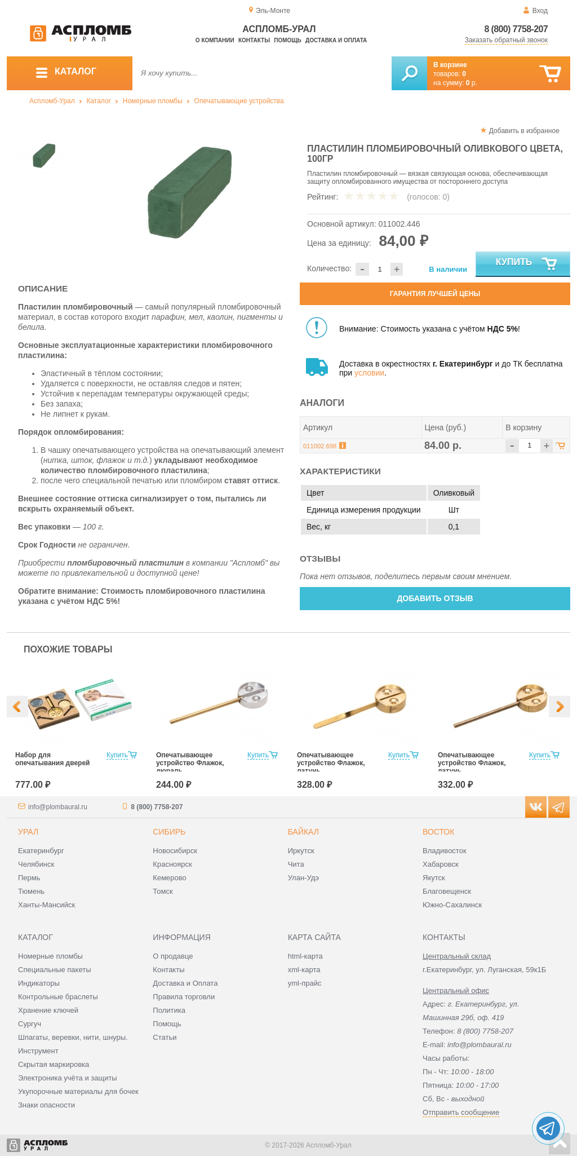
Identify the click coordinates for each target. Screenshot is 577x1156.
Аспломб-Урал (52, 101)
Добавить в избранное (524, 131)
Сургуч (29, 1024)
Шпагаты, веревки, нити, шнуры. (73, 1037)
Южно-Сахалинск (452, 905)
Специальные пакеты (54, 969)
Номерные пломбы (153, 101)
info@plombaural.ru (57, 807)
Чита (296, 864)
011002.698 (319, 446)
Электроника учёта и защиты (67, 1078)
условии (369, 372)
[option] (182, 194)
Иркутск (301, 850)
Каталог (98, 101)
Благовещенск (447, 891)
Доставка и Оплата (185, 983)
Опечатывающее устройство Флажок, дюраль (190, 763)
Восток (438, 831)
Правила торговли (184, 996)
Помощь (287, 40)
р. (471, 83)
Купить (527, 264)
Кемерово (169, 877)
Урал (28, 831)
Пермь (29, 877)
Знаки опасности (46, 1105)
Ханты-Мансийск (46, 905)
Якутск (434, 877)
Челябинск (36, 864)
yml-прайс (305, 983)
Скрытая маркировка (53, 1064)
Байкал (303, 831)
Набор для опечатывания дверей (52, 759)
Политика (169, 1010)
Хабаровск (441, 864)
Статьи (164, 1037)
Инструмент (38, 1051)
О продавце (173, 956)
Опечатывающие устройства (239, 101)
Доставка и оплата (336, 40)
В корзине (450, 65)
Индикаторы (39, 983)
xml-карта (304, 969)
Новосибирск (175, 850)
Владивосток (445, 850)
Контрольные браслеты (58, 996)
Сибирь (169, 831)
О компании (215, 40)
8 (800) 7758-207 (516, 29)
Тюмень (31, 891)
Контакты (254, 40)
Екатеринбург (41, 850)
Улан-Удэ (303, 877)
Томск (162, 891)
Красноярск (172, 864)
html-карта (305, 956)
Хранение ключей (48, 1010)
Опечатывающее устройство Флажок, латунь (331, 763)
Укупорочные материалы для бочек (78, 1091)
